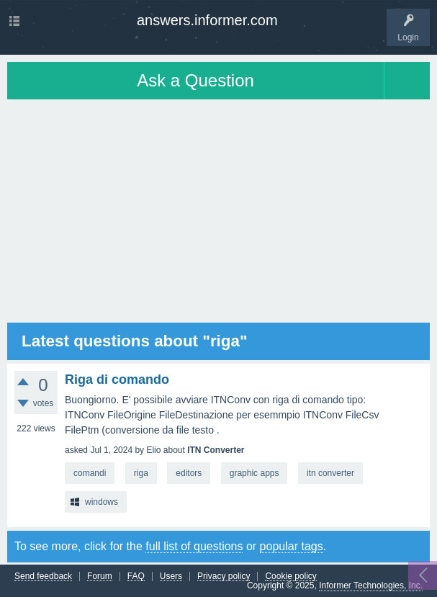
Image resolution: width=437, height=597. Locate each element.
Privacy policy (223, 576)
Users (171, 576)
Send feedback (43, 576)
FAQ (136, 576)
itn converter (330, 473)
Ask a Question (195, 80)
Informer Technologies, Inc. (371, 585)
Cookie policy (290, 576)
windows (101, 502)
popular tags (291, 546)
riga (141, 473)
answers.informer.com (207, 20)
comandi (89, 473)
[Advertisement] (218, 211)
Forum (99, 576)
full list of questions (194, 546)
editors (189, 473)
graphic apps (254, 473)
